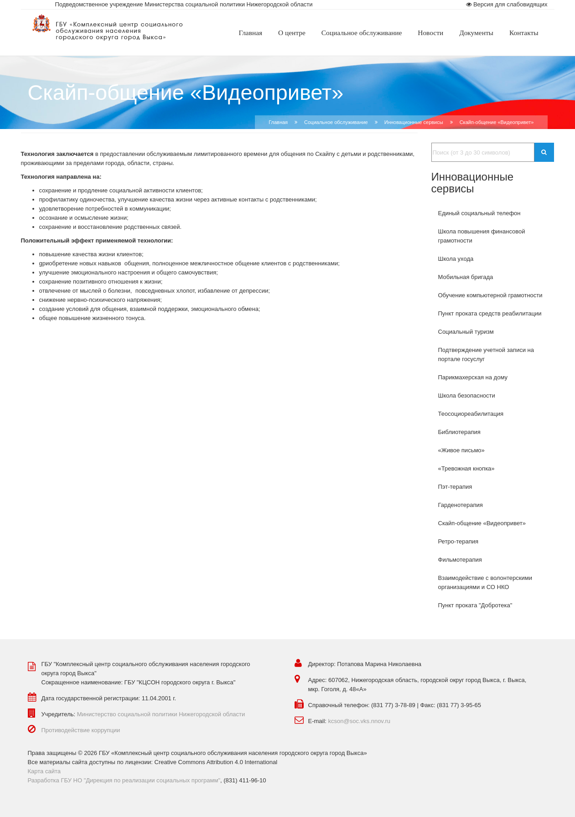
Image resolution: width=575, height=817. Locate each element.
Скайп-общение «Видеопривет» (482, 523)
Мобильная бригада (465, 277)
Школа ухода (456, 258)
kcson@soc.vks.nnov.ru (359, 721)
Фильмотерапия (460, 559)
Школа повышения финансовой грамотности (481, 236)
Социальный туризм (466, 331)
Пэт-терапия (455, 486)
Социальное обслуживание (336, 122)
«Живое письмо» (461, 450)
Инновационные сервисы (413, 122)
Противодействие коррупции (80, 730)
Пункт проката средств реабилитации (490, 313)
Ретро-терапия (458, 541)
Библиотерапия (459, 432)
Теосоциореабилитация (471, 413)
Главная (278, 122)
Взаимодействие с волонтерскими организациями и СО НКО (485, 582)
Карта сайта (44, 771)
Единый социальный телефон (479, 213)
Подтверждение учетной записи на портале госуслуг (486, 354)
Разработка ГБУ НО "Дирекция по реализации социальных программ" (124, 780)
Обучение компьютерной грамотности (490, 295)
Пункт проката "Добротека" (475, 605)
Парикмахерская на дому (473, 377)
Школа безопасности (466, 395)
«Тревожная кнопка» (466, 468)
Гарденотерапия (460, 505)
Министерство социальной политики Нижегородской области (161, 714)
